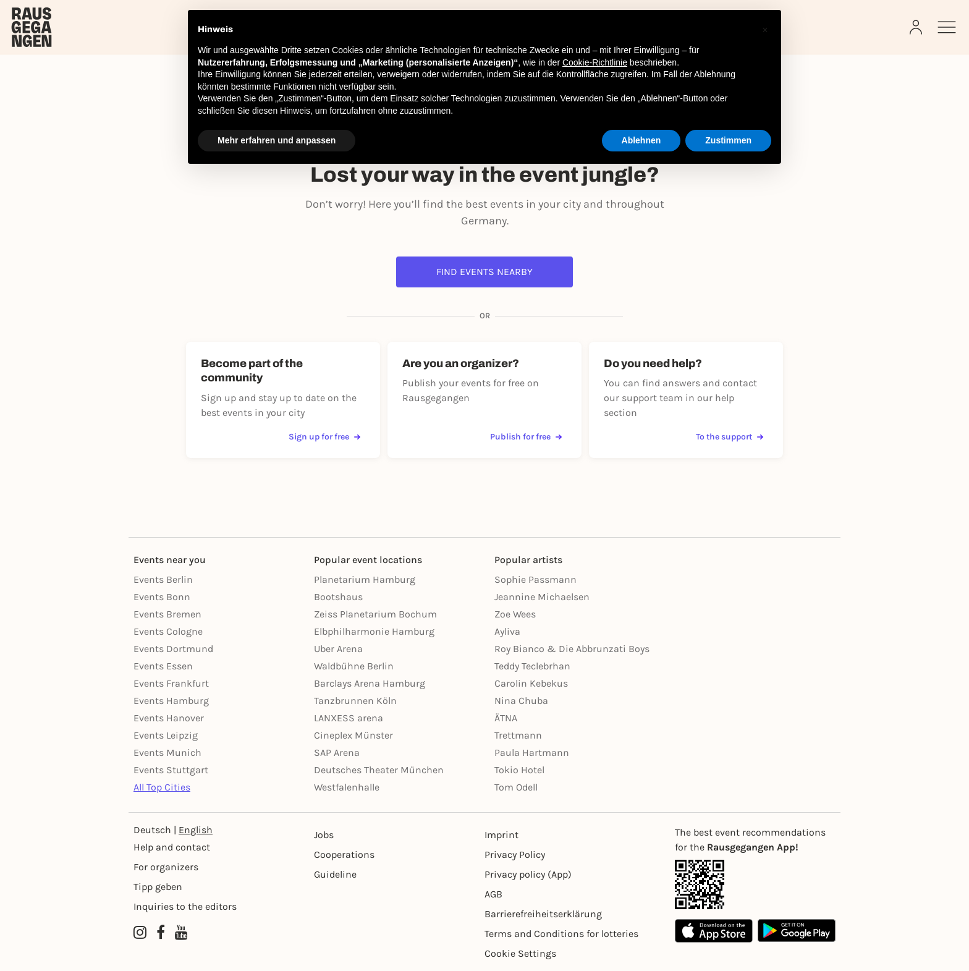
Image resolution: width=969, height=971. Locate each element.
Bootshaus (338, 597)
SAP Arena (337, 752)
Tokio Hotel (519, 770)
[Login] (917, 27)
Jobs (324, 835)
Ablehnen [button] (641, 140)
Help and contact (171, 847)
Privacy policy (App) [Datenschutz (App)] (528, 874)
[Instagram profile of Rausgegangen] (139, 933)
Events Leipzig (165, 735)
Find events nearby (484, 272)
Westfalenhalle (346, 787)
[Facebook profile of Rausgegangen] (160, 933)
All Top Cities (161, 787)
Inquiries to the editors (185, 906)
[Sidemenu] (946, 27)
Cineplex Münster (353, 735)
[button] (765, 30)
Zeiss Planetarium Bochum (375, 614)
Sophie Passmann (535, 579)
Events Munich (167, 752)
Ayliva (507, 631)
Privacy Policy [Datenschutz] (515, 854)
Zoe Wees (515, 614)
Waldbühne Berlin (354, 666)
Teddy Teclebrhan (532, 666)
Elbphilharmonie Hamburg (374, 631)
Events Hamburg (171, 700)
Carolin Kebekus (531, 683)
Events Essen (163, 666)
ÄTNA (505, 718)
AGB (493, 894)
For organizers (165, 867)
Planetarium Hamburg (364, 579)
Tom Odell (516, 787)
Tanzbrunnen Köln (355, 700)
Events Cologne (168, 631)
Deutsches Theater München (379, 770)
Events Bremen (167, 614)
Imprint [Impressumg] (501, 835)
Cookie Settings (520, 953)
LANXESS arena (348, 718)
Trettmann (518, 735)
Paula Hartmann (531, 752)
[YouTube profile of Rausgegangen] (181, 933)
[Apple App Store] (714, 930)
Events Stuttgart (170, 770)
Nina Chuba (521, 700)
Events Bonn (161, 597)
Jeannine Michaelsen (542, 597)
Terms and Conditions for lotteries (561, 933)
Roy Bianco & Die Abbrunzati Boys (572, 649)
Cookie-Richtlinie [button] (594, 62)
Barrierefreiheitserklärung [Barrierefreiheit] (543, 914)
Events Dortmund (173, 649)
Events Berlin (163, 579)
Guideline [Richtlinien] (335, 874)
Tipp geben (157, 887)
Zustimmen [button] (728, 140)
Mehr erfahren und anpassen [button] (277, 140)
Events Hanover (168, 718)
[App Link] (755, 884)
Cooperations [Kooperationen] (344, 854)
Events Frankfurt (171, 683)
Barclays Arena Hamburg (369, 683)
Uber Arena (338, 649)
